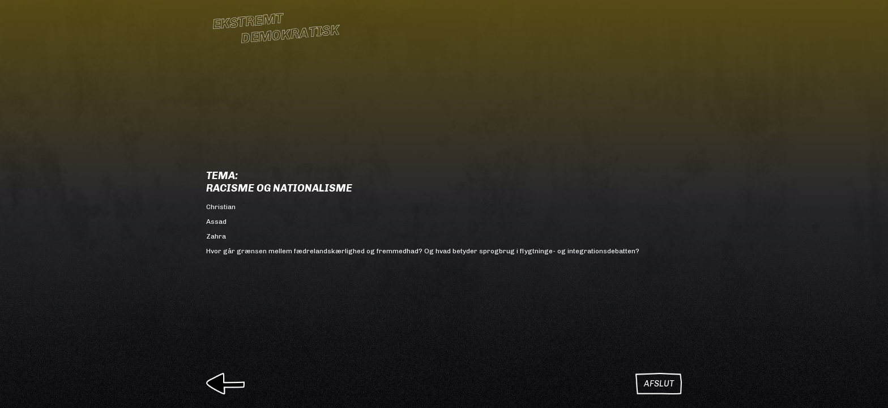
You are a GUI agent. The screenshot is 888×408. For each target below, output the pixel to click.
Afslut (659, 384)
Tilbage (226, 383)
